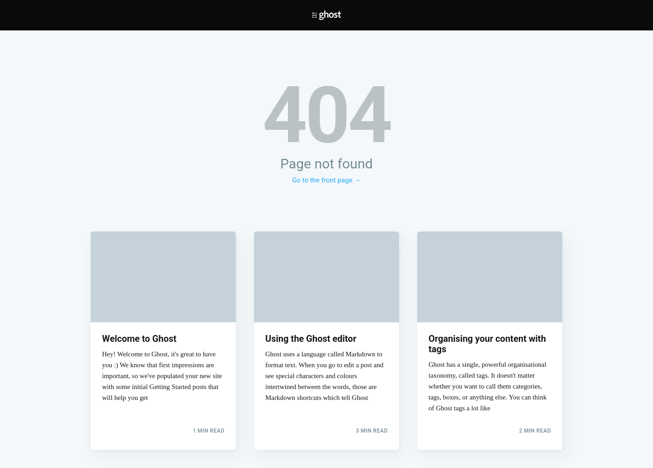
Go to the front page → (326, 180)
